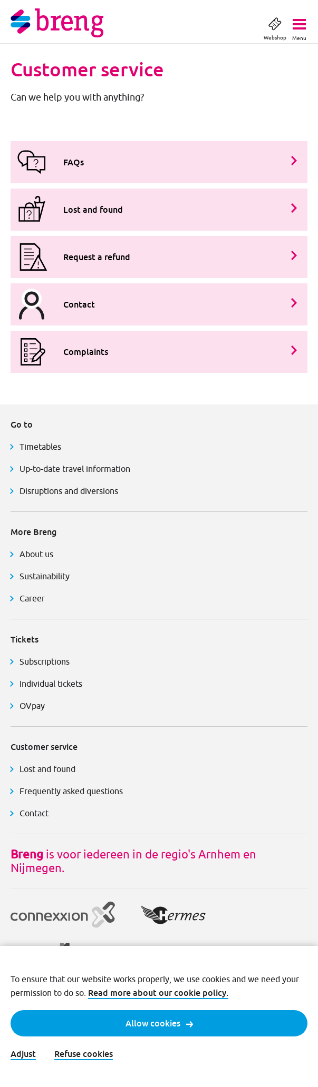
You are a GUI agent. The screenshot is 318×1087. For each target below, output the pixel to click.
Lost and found (47, 769)
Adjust (23, 1054)
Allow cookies (159, 1023)
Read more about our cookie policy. (158, 992)
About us (36, 554)
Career (32, 598)
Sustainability (45, 576)
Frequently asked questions (71, 791)
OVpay (32, 705)
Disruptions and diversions (69, 491)
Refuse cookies (83, 1054)
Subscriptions (45, 661)
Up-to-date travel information (75, 468)
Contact (34, 813)
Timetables (40, 446)
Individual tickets (51, 683)
